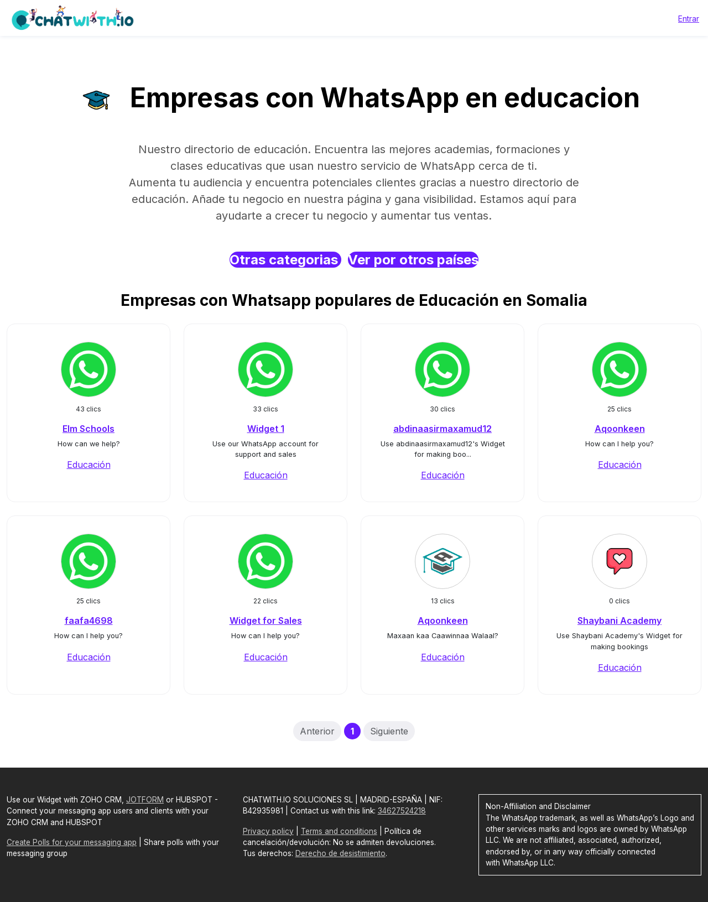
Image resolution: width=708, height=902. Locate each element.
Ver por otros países (413, 260)
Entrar (688, 18)
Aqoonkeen (620, 428)
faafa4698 (89, 620)
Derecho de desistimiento (340, 853)
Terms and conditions (339, 831)
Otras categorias (285, 260)
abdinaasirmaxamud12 (442, 428)
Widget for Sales (266, 620)
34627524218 (402, 810)
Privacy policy (268, 831)
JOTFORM (145, 799)
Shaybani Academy (619, 620)
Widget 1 (265, 428)
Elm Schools (88, 428)
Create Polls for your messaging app (72, 842)
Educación (89, 464)
